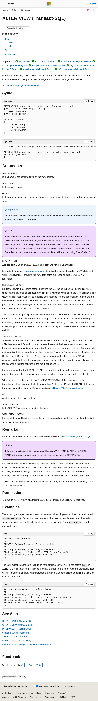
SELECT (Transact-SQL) (14, 637)
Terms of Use (35, 697)
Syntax (7, 39)
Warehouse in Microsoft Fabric (38, 69)
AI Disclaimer (8, 693)
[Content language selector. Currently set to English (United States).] (15, 686)
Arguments (9, 43)
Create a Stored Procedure (15, 633)
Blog (38, 693)
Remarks (8, 46)
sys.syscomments (33, 271)
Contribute (49, 693)
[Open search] (86, 3)
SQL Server (26, 10)
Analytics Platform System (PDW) (48, 65)
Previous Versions (25, 693)
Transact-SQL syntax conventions (22, 86)
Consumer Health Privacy (13, 697)
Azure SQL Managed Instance (76, 61)
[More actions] (93, 10)
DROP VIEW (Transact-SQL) (16, 629)
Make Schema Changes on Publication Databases (27, 644)
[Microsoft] (49, 4)
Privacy (61, 693)
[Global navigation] (3, 3)
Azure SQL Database (45, 61)
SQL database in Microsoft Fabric (74, 69)
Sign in (93, 4)
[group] (49, 152)
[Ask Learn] (88, 10)
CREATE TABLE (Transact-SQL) (18, 621)
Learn (5, 10)
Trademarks (50, 697)
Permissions (9, 50)
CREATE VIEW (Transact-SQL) (67, 388)
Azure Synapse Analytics (14, 65)
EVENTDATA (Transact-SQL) (16, 640)
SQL (14, 10)
